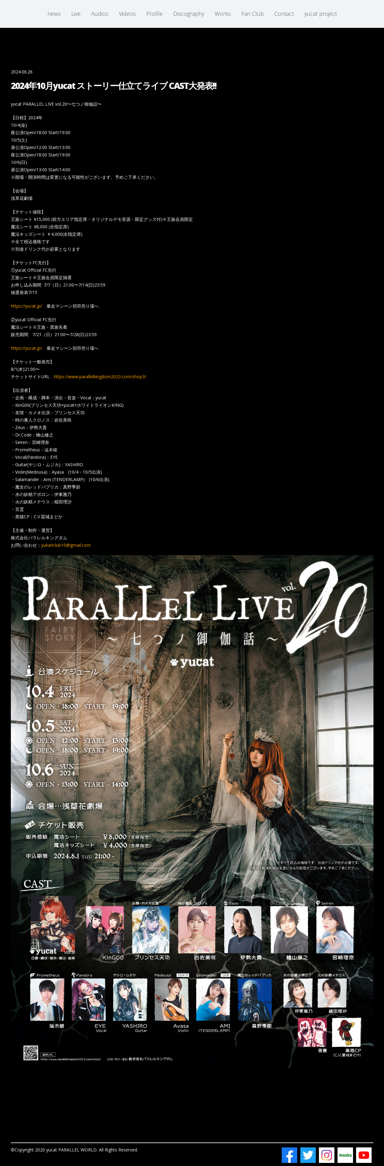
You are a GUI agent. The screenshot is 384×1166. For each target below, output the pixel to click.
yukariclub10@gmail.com (66, 545)
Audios (99, 13)
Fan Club (252, 13)
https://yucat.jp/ (26, 306)
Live (76, 13)
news (54, 13)
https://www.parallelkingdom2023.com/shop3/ (100, 376)
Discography (188, 13)
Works (223, 13)
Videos (127, 13)
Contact (284, 13)
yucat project (320, 13)
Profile (154, 13)
